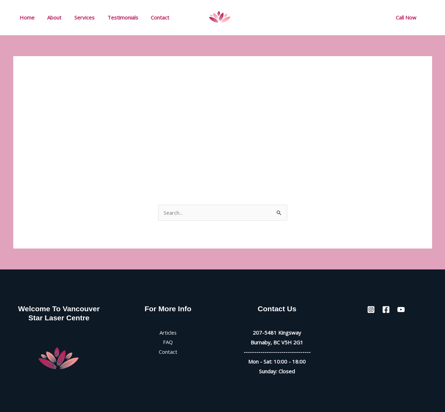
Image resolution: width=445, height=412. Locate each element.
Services (79, 17)
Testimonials (114, 17)
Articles (168, 332)
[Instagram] (338, 18)
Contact (150, 17)
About (51, 17)
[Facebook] (353, 18)
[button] (406, 17)
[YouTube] (368, 18)
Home (26, 17)
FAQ (168, 342)
